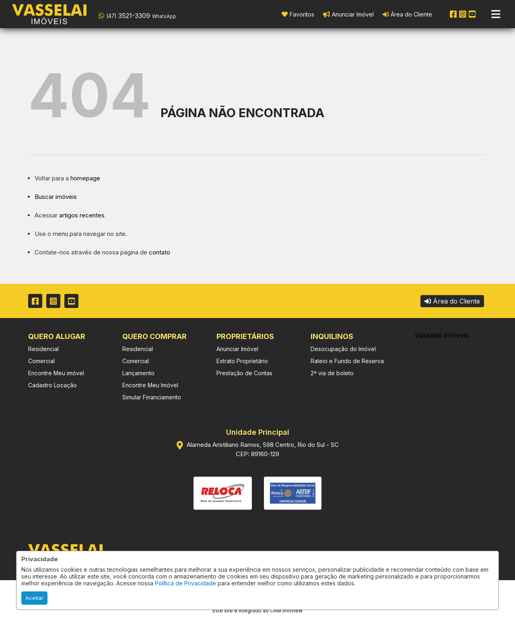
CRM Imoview (286, 611)
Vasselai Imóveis (442, 335)
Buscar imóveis (56, 196)
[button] (150, 13)
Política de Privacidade (185, 583)
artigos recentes (82, 215)
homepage (85, 178)
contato (159, 252)
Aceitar (34, 598)
